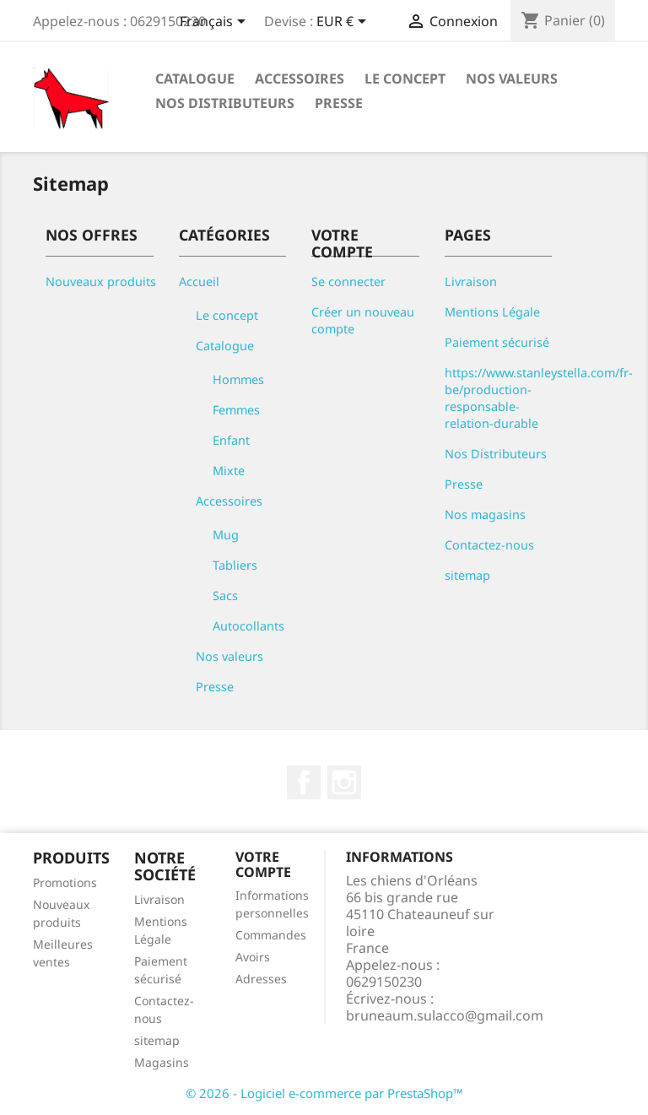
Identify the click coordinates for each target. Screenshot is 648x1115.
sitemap (467, 575)
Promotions (65, 882)
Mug (226, 535)
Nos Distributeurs (224, 103)
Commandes (270, 935)
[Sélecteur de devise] (344, 23)
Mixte (229, 471)
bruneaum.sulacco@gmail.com (444, 1015)
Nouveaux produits (101, 281)
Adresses (261, 979)
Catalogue (195, 78)
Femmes (236, 410)
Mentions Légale (492, 312)
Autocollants (248, 626)
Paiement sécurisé (497, 342)
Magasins (161, 1062)
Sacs (225, 595)
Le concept (405, 78)
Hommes (238, 379)
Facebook (304, 782)
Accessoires (299, 78)
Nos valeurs (512, 78)
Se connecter (348, 281)
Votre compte (263, 864)
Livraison (471, 281)
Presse (339, 103)
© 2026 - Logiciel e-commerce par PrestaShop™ (324, 1093)
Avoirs (252, 957)
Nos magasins (485, 514)
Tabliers (235, 565)
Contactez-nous (489, 545)
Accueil (199, 281)
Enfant (231, 440)
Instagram (344, 782)
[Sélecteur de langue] (215, 23)
